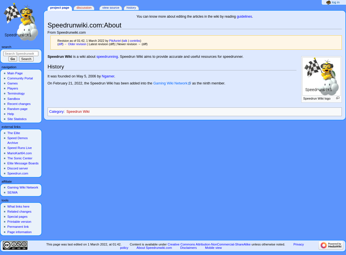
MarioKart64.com (19, 153)
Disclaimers (188, 247)
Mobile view (213, 247)
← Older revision (75, 44)
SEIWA (12, 192)
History (131, 7)
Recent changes (19, 103)
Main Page (15, 73)
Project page (59, 7)
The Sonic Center (19, 158)
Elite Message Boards (22, 163)
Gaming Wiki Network (170, 83)
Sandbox (13, 98)
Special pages (17, 216)
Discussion (83, 7)
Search (6, 47)
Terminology (16, 93)
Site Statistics (17, 119)
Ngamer (108, 76)
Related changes (19, 211)
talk (125, 40)
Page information (19, 232)
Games (12, 83)
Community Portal (20, 78)
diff (60, 44)
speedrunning (107, 57)
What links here (18, 206)
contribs (135, 40)
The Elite (13, 133)
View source (110, 7)
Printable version (19, 221)
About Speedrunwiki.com (154, 247)
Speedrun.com (17, 173)
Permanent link (18, 226)
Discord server (17, 168)
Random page (17, 109)
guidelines (244, 17)
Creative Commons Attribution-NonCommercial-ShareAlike (209, 244)
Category (56, 112)
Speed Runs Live (19, 148)
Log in (336, 2)
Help (10, 114)
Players (12, 88)
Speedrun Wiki (78, 112)
